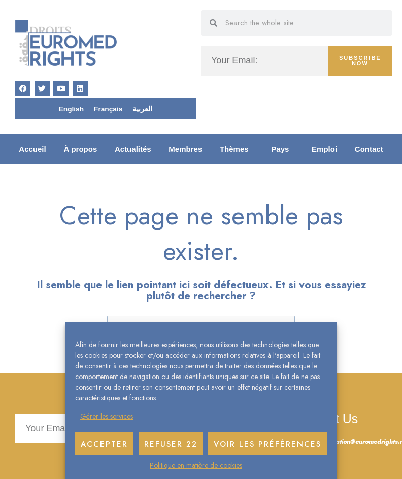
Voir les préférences (267, 444)
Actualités (133, 149)
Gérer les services (106, 416)
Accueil (32, 149)
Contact (369, 149)
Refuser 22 (170, 444)
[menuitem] (71, 108)
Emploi (324, 149)
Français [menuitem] (108, 109)
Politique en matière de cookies (196, 465)
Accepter (104, 444)
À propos (80, 149)
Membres (185, 149)
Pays (282, 149)
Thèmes (237, 149)
